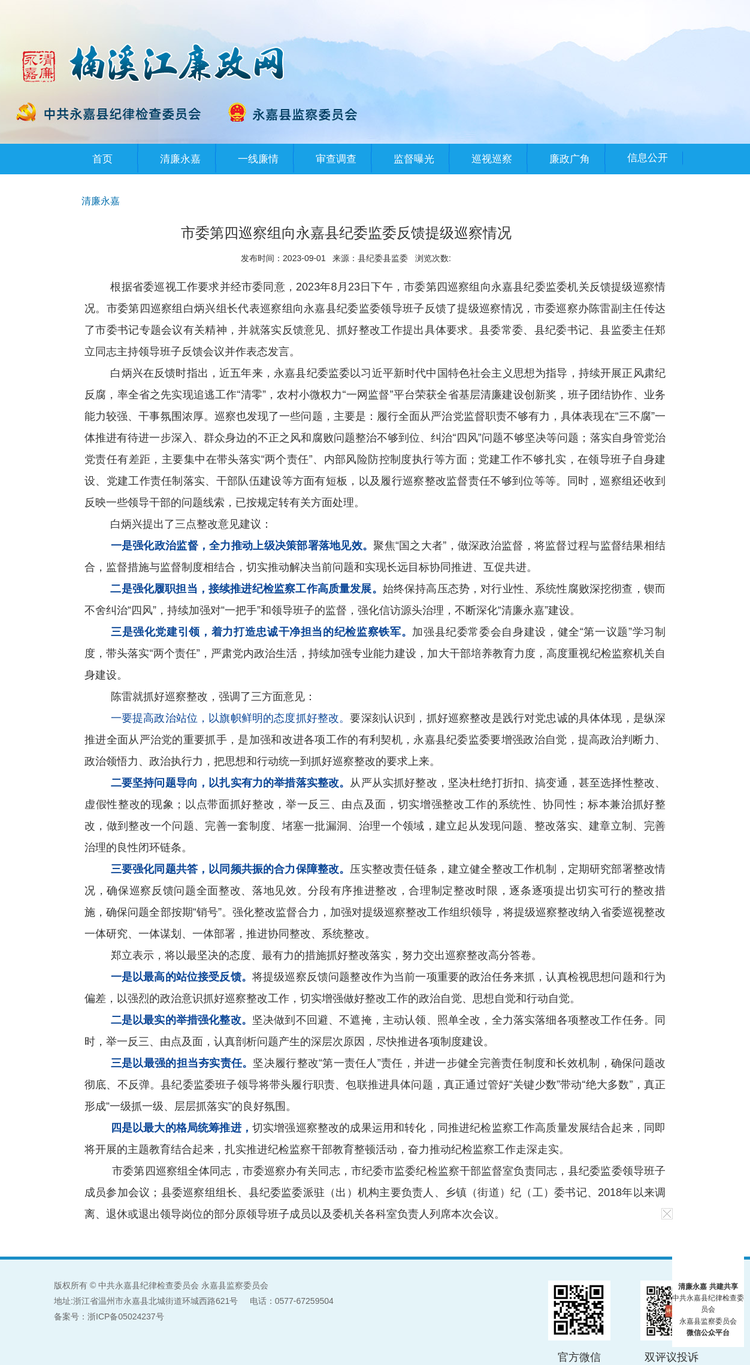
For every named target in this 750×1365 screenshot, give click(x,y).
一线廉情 (258, 159)
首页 (102, 159)
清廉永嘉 (180, 159)
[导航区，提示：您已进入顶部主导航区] (375, 159)
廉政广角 (569, 159)
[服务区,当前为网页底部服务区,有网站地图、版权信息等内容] (375, 1311)
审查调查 (336, 159)
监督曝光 (414, 159)
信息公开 (647, 158)
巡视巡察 (491, 159)
